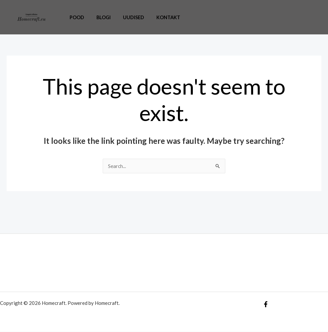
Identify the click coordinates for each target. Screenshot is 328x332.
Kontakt (159, 17)
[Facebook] (266, 305)
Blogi (99, 17)
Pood (75, 17)
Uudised (126, 17)
